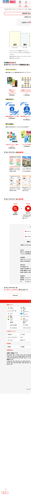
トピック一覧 (9, 340)
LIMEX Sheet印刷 (12, 325)
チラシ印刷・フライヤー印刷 (21, 9)
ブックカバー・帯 (11, 311)
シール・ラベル (10, 319)
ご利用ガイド (9, 334)
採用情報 (9, 346)
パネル (9, 314)
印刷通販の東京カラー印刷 (10, 9)
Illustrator (15, 295)
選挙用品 (10, 322)
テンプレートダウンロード (12, 337)
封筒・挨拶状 (9, 317)
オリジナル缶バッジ (12, 328)
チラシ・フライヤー (10, 308)
